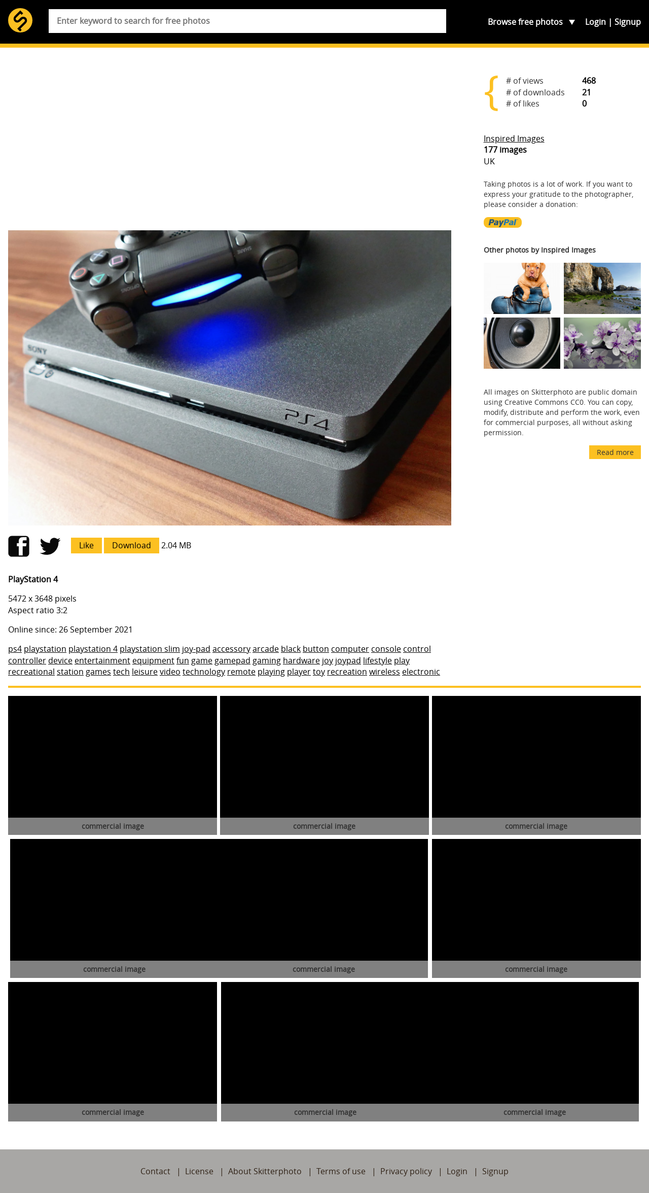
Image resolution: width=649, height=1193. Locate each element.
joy (327, 660)
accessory (231, 648)
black (291, 648)
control (417, 648)
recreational (31, 671)
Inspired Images (514, 138)
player (299, 671)
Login (595, 21)
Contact (155, 1171)
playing (271, 671)
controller (27, 660)
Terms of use (341, 1171)
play (402, 660)
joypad (348, 660)
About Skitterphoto (265, 1171)
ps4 (15, 648)
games (98, 671)
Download (131, 545)
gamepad (232, 660)
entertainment (102, 660)
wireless (384, 671)
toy (319, 671)
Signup (628, 21)
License (199, 1171)
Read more (615, 452)
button (316, 648)
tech (121, 671)
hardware (301, 660)
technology (204, 671)
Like (86, 545)
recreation (347, 671)
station (70, 671)
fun (182, 660)
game (201, 660)
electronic (421, 671)
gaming (267, 660)
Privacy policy (406, 1171)
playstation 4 (93, 648)
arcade (266, 648)
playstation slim (150, 648)
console (386, 648)
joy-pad (196, 648)
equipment (153, 660)
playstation (45, 648)
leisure (145, 671)
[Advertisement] (229, 143)
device (60, 660)
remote (241, 671)
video (170, 671)
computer (350, 648)
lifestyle (377, 660)
